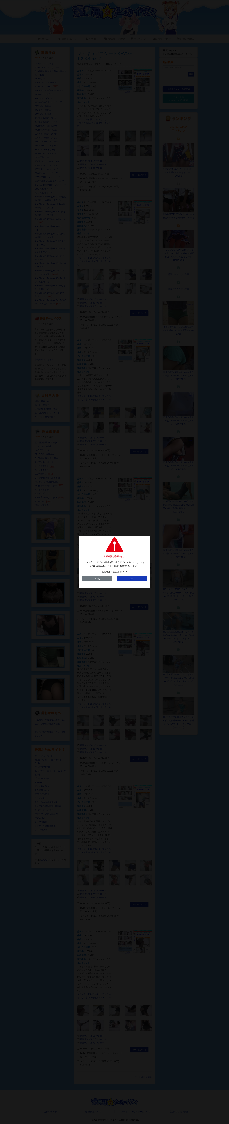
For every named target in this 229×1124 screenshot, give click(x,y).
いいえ (97, 578)
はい (132, 578)
